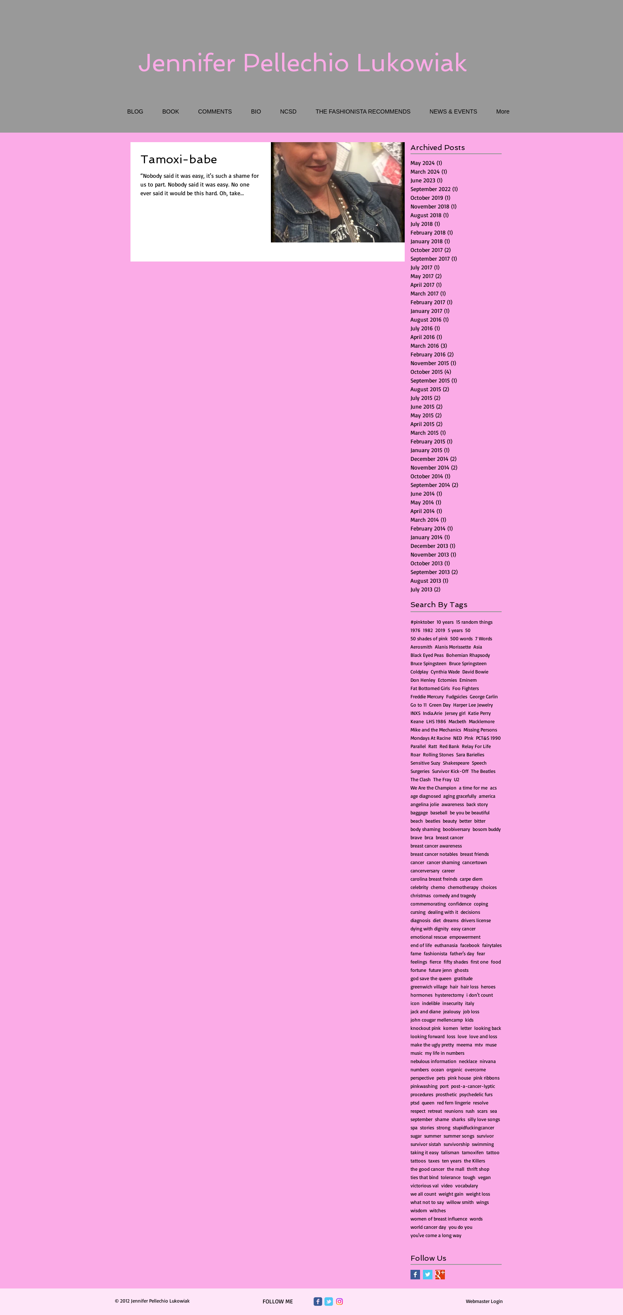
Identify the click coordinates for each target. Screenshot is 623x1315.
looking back (487, 1028)
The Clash (421, 779)
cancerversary (425, 870)
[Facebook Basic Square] (415, 1274)
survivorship (456, 1144)
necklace (468, 1061)
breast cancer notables (434, 854)
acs (493, 788)
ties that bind (424, 1177)
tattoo (493, 1152)
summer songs (459, 1136)
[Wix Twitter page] (328, 1301)
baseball (438, 812)
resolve (480, 1102)
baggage (419, 812)
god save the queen (431, 978)
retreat (435, 1111)
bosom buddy (487, 829)
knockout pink (426, 1028)
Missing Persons (480, 730)
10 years (445, 622)
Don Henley (423, 680)
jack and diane (426, 1011)
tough (469, 1177)
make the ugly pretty (432, 1044)
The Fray (442, 779)
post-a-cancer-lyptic (473, 1086)
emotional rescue (429, 937)
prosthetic (446, 1094)
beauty (450, 821)
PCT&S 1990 (488, 738)
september (421, 1119)
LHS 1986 (436, 721)
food (496, 962)
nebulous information (433, 1061)
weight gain (451, 1194)
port (444, 1086)
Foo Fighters (465, 688)
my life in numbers (444, 1053)
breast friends (474, 854)
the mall (455, 1169)
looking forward (427, 1036)
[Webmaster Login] (484, 1301)
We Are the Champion (433, 788)
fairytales (492, 945)
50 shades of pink (429, 638)
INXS (415, 713)
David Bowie (475, 671)
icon (415, 1003)
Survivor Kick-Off (450, 771)
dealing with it (443, 912)
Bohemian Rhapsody (468, 655)
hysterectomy (449, 995)
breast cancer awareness (436, 846)
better (465, 821)
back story (477, 804)
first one (479, 962)
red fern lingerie (454, 1102)
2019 (440, 630)
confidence (459, 904)
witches (438, 1210)
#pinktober (422, 622)
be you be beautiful (470, 812)
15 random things (474, 622)
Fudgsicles (456, 696)
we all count (423, 1194)
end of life (421, 945)
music (417, 1053)
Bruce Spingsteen (429, 663)
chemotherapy (463, 887)
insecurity (452, 1003)
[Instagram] (339, 1301)
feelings (419, 962)
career (448, 870)
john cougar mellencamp (437, 1020)
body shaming (425, 829)
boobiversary (456, 829)
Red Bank (449, 746)
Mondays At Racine (431, 738)
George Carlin (484, 696)
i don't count (479, 995)
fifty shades (456, 962)
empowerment (465, 937)
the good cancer (427, 1169)
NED (457, 738)
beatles (432, 821)
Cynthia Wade (445, 671)
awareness (453, 804)
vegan (484, 1177)
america (487, 796)
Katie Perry (479, 713)
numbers (420, 1069)
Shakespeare (456, 763)
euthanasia (446, 945)
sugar (416, 1136)
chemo (438, 887)
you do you (460, 1227)
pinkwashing (424, 1086)
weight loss (478, 1194)
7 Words (483, 638)
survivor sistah (426, 1144)
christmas (421, 895)
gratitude (463, 978)
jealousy (452, 1011)
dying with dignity (430, 928)
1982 (428, 630)
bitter (479, 821)
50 (468, 630)
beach (417, 821)
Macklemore (482, 721)
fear (481, 953)
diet (437, 920)
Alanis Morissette (453, 647)
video (447, 1185)
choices (489, 887)
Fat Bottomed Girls (430, 688)
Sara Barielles (470, 754)
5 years (455, 630)
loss (451, 1036)
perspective (422, 1078)
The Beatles (483, 771)
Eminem (468, 680)
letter (466, 1028)
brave (416, 837)
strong (443, 1127)
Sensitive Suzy (425, 763)
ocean (437, 1069)
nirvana (488, 1061)
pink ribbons (486, 1078)
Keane (417, 721)
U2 (456, 779)
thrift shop (478, 1169)
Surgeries (420, 771)
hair (454, 986)
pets (441, 1078)
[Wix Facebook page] (318, 1301)
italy (469, 1003)
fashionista (435, 953)
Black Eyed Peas (427, 655)
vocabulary (466, 1185)
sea (493, 1111)
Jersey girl (455, 713)
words (476, 1219)
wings (482, 1202)
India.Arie (432, 713)
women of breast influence (439, 1219)
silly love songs (484, 1119)
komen (450, 1028)
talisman (450, 1152)
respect (418, 1111)
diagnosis (420, 920)
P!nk (468, 738)
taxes (433, 1161)
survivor (485, 1136)
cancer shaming (443, 862)
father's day (462, 953)
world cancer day (428, 1227)
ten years (451, 1161)
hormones (421, 995)
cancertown (474, 862)
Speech (479, 763)
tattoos (418, 1161)
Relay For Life (476, 746)
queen (428, 1102)
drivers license (476, 920)
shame (442, 1119)
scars (482, 1111)
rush (470, 1111)
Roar (415, 754)
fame (416, 953)
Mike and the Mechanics (436, 730)
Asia (477, 647)
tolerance (451, 1177)
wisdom (419, 1210)
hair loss (469, 986)
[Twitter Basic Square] (427, 1274)
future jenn (440, 970)
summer (432, 1136)
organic (454, 1069)
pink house (459, 1078)
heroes (488, 986)
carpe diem (471, 879)
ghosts (461, 970)
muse (491, 1044)
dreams (451, 920)
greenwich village (429, 986)
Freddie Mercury (427, 696)
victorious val (425, 1185)
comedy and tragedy (454, 895)
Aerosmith (421, 647)
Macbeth (457, 721)
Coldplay (419, 671)
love (462, 1036)
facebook (470, 945)
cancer (417, 862)
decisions (470, 912)
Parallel (418, 746)
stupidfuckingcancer (473, 1127)
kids (469, 1020)
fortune (418, 970)
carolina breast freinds (434, 879)
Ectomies (447, 680)
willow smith (460, 1202)
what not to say (427, 1202)
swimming (483, 1144)
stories (427, 1127)
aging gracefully (459, 796)
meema (464, 1044)
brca (429, 837)
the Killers (474, 1161)
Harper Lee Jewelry (473, 705)
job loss (471, 1011)
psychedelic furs (476, 1094)
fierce (435, 962)
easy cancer (463, 928)
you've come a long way (436, 1235)
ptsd (415, 1102)
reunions (453, 1111)
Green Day (440, 705)
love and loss (483, 1036)
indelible (431, 1003)
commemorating (428, 904)
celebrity (419, 887)
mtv (479, 1044)
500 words (461, 638)
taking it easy (425, 1152)
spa (414, 1127)
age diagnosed (426, 796)
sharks (458, 1119)
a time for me (473, 788)
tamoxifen (473, 1152)
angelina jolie (425, 804)
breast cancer (450, 837)
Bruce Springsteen (468, 663)
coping (481, 904)
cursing (418, 912)
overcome (475, 1069)
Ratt (432, 746)
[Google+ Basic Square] (440, 1274)
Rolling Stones (438, 754)
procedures (422, 1094)
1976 (415, 630)
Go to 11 (419, 705)
